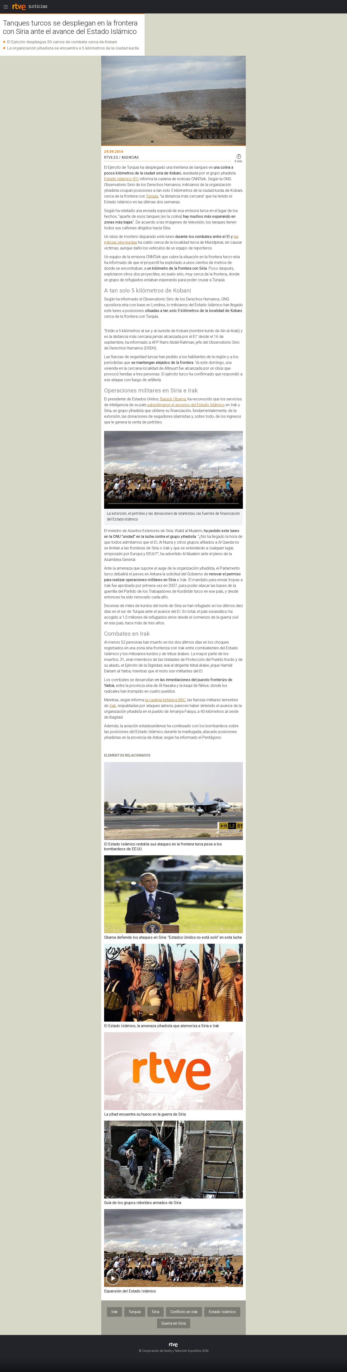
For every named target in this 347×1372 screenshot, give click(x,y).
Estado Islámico (222, 1312)
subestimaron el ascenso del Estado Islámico (185, 405)
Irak (112, 705)
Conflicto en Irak (184, 1312)
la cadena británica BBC (165, 700)
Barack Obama (173, 399)
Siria (155, 1312)
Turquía (152, 196)
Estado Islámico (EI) (121, 179)
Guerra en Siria (173, 1323)
